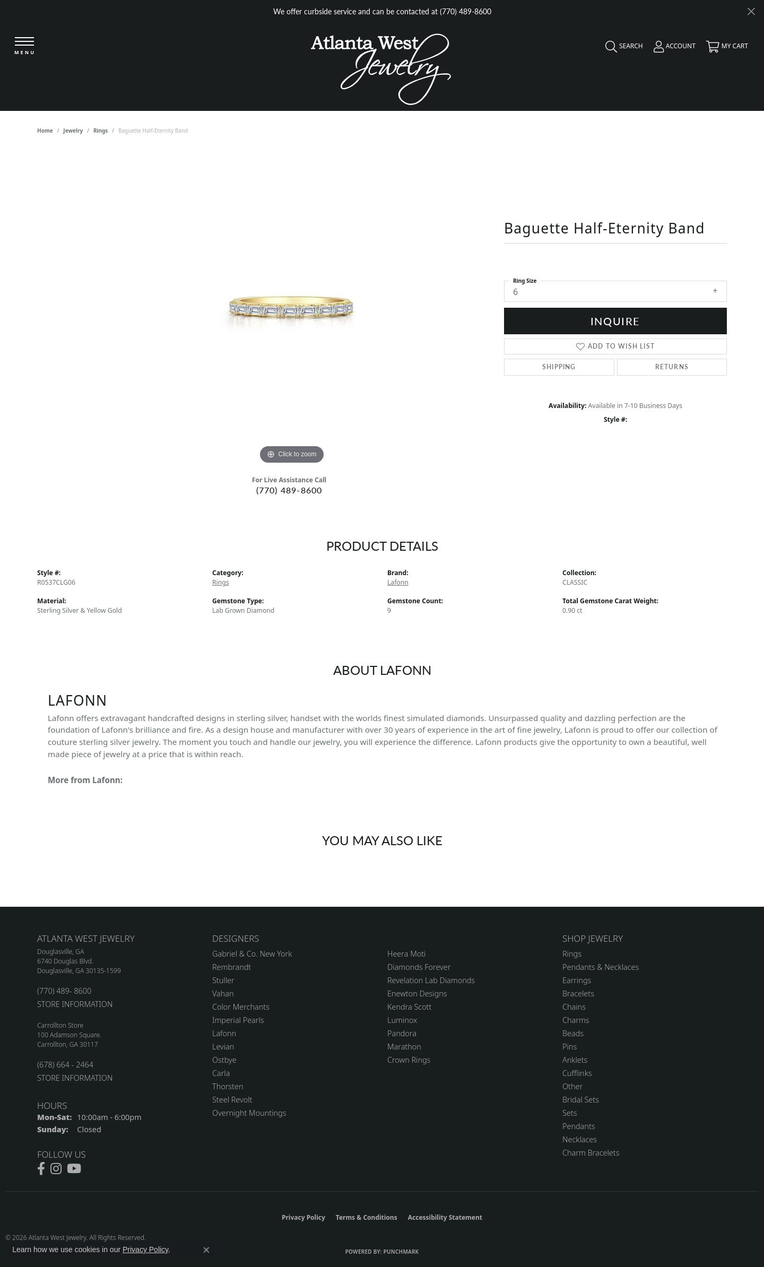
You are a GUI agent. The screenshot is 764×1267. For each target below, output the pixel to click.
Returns (672, 366)
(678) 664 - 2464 (65, 1065)
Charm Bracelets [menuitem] (590, 1153)
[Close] (751, 11)
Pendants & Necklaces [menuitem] (600, 967)
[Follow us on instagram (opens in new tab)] (56, 1168)
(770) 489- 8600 (64, 991)
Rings (100, 130)
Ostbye (224, 1060)
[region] (292, 308)
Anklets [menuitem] (574, 1060)
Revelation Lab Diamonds (431, 980)
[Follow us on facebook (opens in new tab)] (41, 1168)
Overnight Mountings (249, 1113)
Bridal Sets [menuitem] (580, 1100)
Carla (221, 1073)
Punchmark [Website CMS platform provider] (401, 1251)
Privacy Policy (303, 1217)
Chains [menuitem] (574, 1007)
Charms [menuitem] (575, 1020)
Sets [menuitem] (569, 1113)
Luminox (402, 1020)
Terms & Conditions (366, 1217)
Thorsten (227, 1086)
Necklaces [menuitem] (579, 1139)
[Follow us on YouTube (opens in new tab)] (74, 1168)
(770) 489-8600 (289, 490)
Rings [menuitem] (571, 954)
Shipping (559, 366)
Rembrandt (231, 967)
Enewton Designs (417, 993)
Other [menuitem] (572, 1086)
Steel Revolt (232, 1100)
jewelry (73, 130)
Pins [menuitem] (569, 1047)
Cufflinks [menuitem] (577, 1073)
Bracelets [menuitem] (578, 993)
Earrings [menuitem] (576, 980)
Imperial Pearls (238, 1020)
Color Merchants (241, 1007)
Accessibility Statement (445, 1217)
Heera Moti (406, 954)
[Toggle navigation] (25, 47)
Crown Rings (408, 1060)
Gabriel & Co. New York (252, 954)
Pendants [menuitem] (578, 1126)
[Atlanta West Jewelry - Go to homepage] (381, 66)
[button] (621, 48)
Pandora (401, 1033)
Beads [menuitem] (573, 1033)
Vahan (223, 993)
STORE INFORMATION (74, 1004)
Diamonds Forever (418, 967)
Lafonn (398, 582)
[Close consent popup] (206, 1250)
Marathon (404, 1047)
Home (45, 130)
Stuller (223, 980)
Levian (223, 1047)
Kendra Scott (409, 1007)
